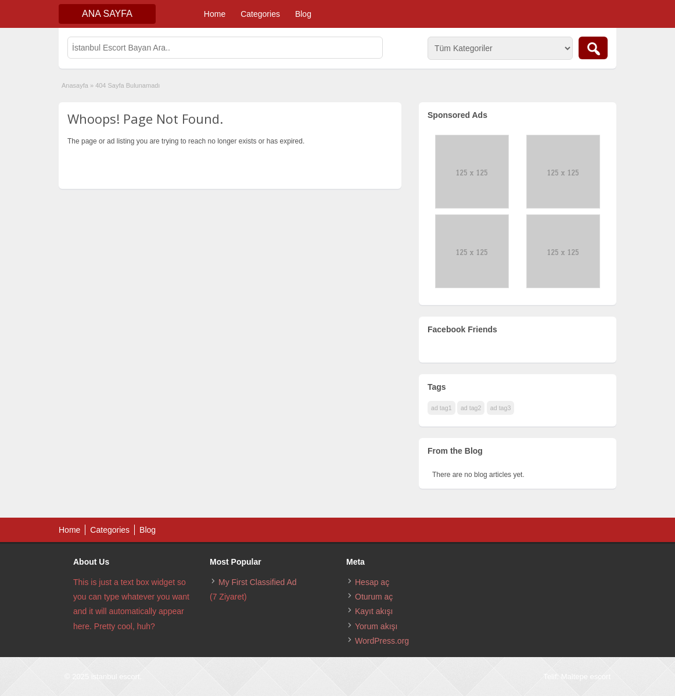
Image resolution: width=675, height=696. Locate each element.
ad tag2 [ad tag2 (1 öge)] (471, 407)
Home (214, 14)
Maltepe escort (586, 676)
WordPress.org (382, 640)
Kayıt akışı (374, 611)
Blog (303, 14)
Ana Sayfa (107, 14)
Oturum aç (374, 596)
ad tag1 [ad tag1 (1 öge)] (441, 407)
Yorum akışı (376, 626)
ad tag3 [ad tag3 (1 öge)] (500, 407)
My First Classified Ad (257, 582)
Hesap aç (372, 582)
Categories (260, 14)
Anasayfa (75, 85)
